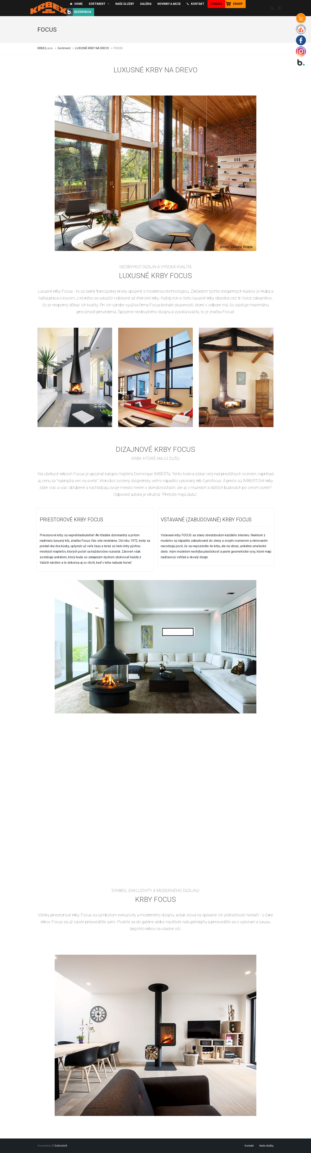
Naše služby (266, 1145)
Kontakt (249, 1145)
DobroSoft (61, 1145)
